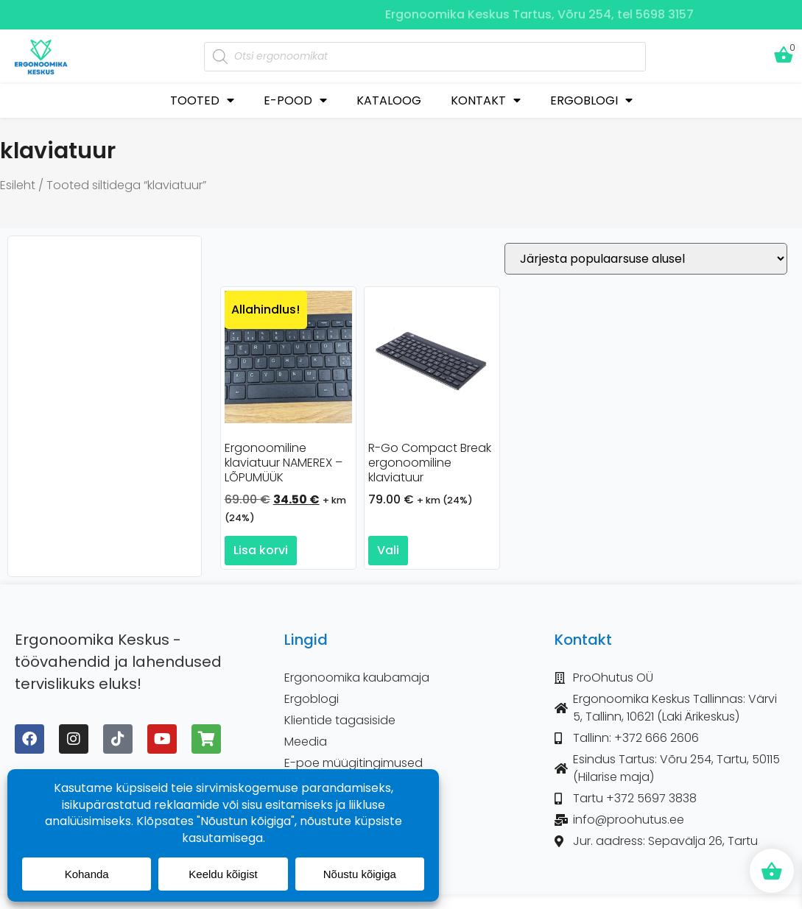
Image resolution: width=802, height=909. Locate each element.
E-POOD (295, 100)
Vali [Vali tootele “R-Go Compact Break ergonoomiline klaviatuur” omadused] (388, 550)
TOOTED (202, 100)
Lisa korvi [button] (260, 550)
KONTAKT (486, 100)
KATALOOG (388, 100)
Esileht (17, 185)
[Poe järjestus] (645, 259)
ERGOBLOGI (591, 100)
